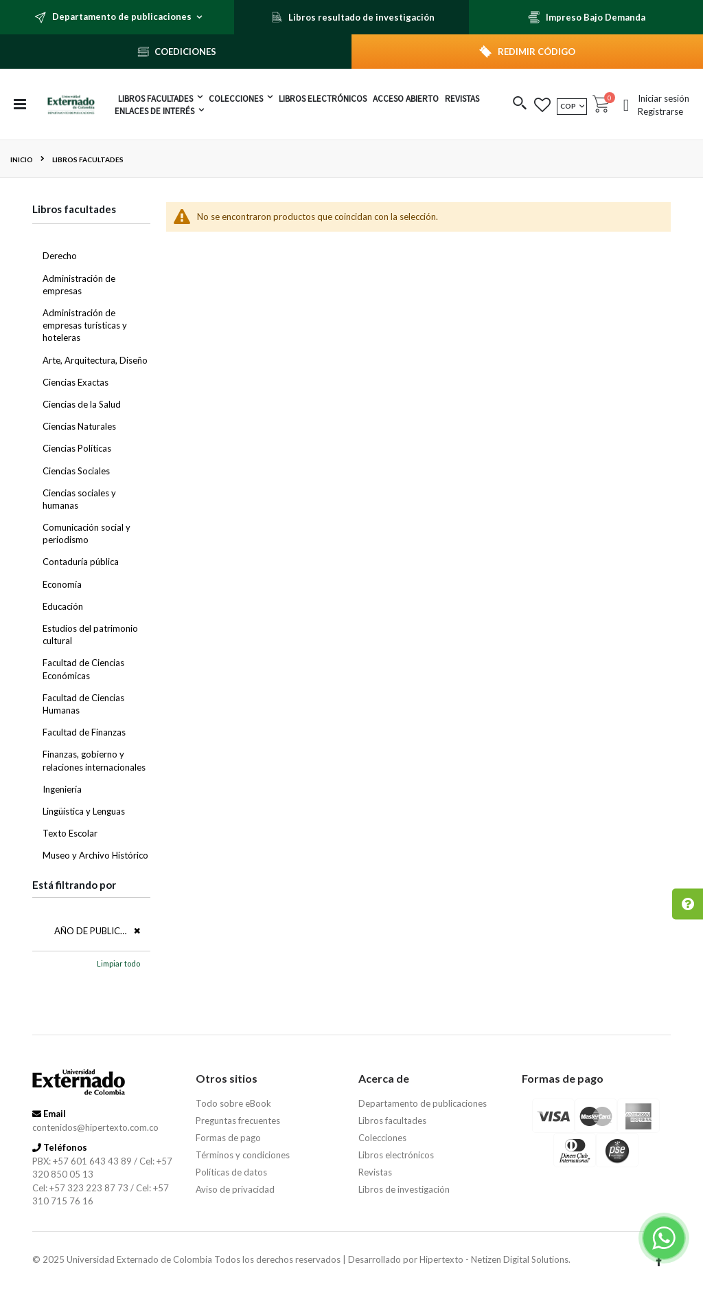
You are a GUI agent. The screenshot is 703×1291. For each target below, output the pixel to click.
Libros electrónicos (396, 1154)
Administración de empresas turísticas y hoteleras (85, 325)
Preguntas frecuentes (238, 1120)
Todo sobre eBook (233, 1103)
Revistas (375, 1172)
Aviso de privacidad (235, 1189)
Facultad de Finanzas (84, 732)
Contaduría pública (81, 561)
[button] (520, 104)
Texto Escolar (70, 833)
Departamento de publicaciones (422, 1103)
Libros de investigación (404, 1189)
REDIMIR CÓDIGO (536, 51)
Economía (62, 584)
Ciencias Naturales (79, 426)
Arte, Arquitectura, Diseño (95, 360)
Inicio (21, 159)
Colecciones (382, 1137)
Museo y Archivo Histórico (95, 855)
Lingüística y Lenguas (84, 811)
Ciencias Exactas (75, 382)
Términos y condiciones (243, 1154)
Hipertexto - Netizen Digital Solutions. (495, 1259)
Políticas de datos (231, 1172)
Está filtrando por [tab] (74, 885)
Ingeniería (62, 789)
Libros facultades (392, 1120)
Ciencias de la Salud (82, 404)
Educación (63, 606)
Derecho (60, 255)
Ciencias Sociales (76, 470)
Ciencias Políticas (77, 448)
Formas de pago (228, 1137)
